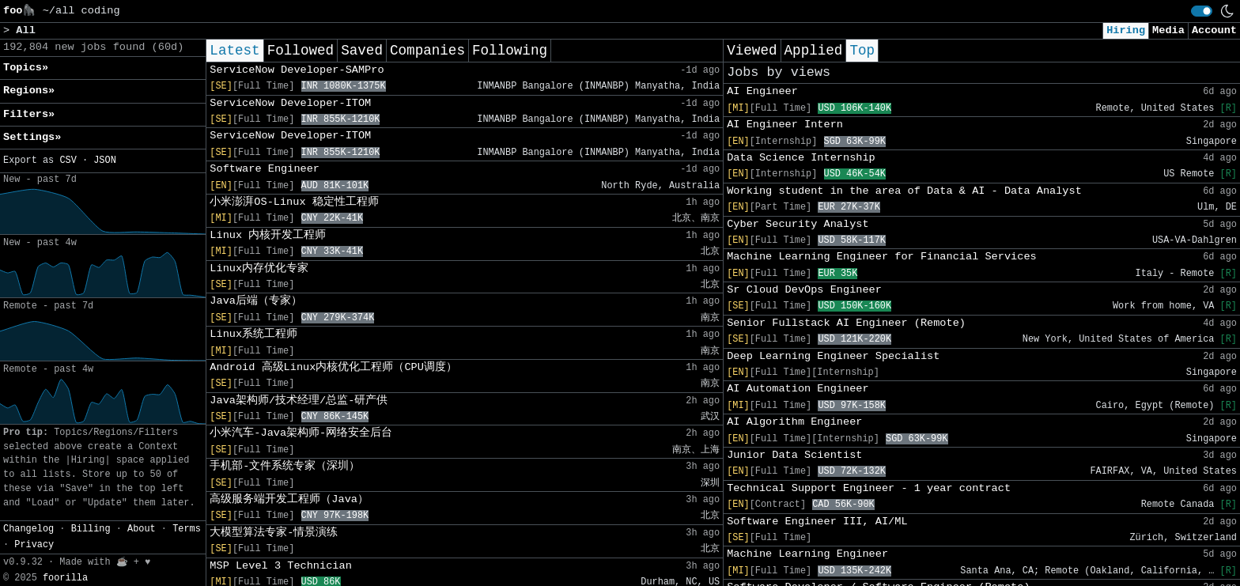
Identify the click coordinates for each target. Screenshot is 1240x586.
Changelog (28, 529)
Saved (362, 51)
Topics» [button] (25, 68)
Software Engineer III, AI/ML (817, 521)
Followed (300, 51)
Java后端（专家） (256, 301)
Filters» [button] (29, 114)
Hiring (1125, 30)
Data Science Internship (801, 158)
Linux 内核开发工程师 (268, 235)
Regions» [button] (29, 90)
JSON (104, 160)
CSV (67, 160)
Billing (91, 529)
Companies (427, 51)
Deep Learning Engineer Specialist (833, 356)
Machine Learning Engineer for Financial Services (882, 257)
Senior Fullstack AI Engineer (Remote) (846, 323)
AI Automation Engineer (797, 389)
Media (1168, 30)
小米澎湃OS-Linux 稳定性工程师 (294, 202)
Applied (813, 51)
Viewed (752, 51)
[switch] (1201, 11)
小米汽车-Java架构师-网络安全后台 (301, 433)
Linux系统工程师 (253, 334)
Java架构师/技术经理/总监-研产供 (299, 400)
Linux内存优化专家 (259, 268)
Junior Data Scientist (794, 455)
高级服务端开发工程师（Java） (289, 499)
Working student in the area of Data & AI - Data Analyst (904, 191)
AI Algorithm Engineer (794, 422)
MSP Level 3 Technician (280, 566)
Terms (186, 529)
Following (509, 51)
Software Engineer (264, 169)
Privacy (34, 544)
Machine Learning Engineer (807, 554)
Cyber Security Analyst (797, 224)
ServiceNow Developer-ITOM (290, 103)
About (141, 529)
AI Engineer (762, 91)
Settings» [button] (32, 137)
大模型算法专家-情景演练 (274, 533)
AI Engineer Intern (785, 124)
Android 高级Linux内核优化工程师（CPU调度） (333, 367)
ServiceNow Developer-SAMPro (297, 70)
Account (1214, 30)
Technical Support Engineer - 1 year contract (869, 488)
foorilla (65, 578)
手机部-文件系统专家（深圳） (285, 466)
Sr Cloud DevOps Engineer (804, 290)
